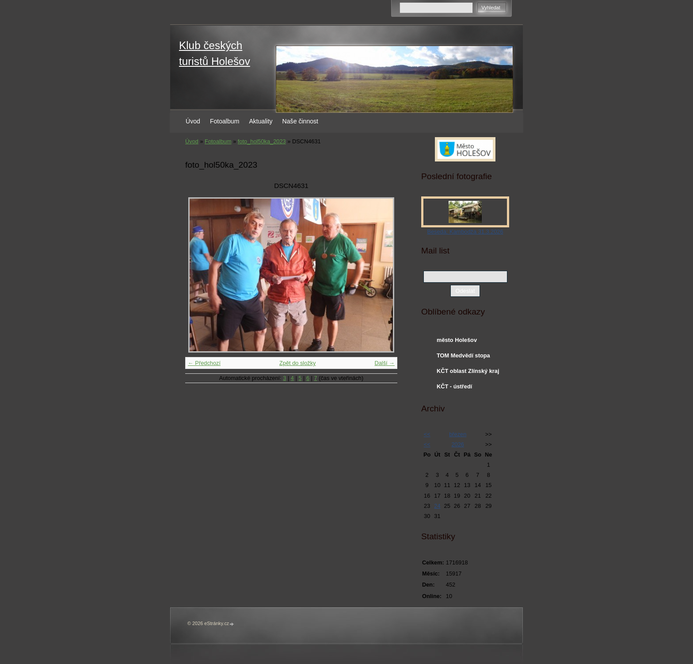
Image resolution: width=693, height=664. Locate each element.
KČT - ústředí (454, 386)
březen (457, 434)
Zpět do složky (297, 363)
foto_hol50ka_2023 (262, 141)
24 (437, 506)
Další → (384, 363)
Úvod (193, 121)
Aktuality (260, 121)
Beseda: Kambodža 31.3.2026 (465, 231)
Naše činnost (300, 121)
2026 (457, 444)
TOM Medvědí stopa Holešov (463, 357)
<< (427, 434)
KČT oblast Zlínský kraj (468, 371)
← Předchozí (204, 363)
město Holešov (457, 340)
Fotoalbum (225, 121)
